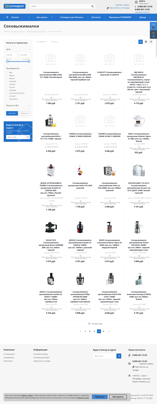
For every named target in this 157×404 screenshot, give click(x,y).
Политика (8, 361)
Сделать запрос (122, 5)
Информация (40, 349)
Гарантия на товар (41, 361)
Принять (99, 396)
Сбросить (24, 113)
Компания (9, 349)
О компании (9, 354)
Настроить (118, 396)
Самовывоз (9, 357)
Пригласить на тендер (119, 8)
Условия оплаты (40, 354)
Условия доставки (41, 357)
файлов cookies (83, 398)
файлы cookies (27, 395)
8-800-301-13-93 (145, 6)
